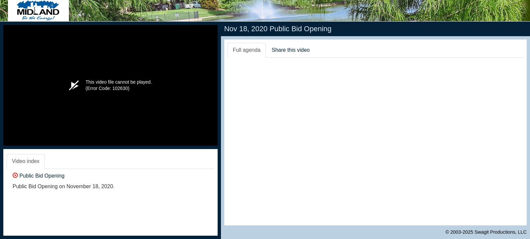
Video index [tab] (25, 161)
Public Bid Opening (39, 176)
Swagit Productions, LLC (500, 232)
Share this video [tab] (291, 50)
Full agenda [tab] (247, 50)
